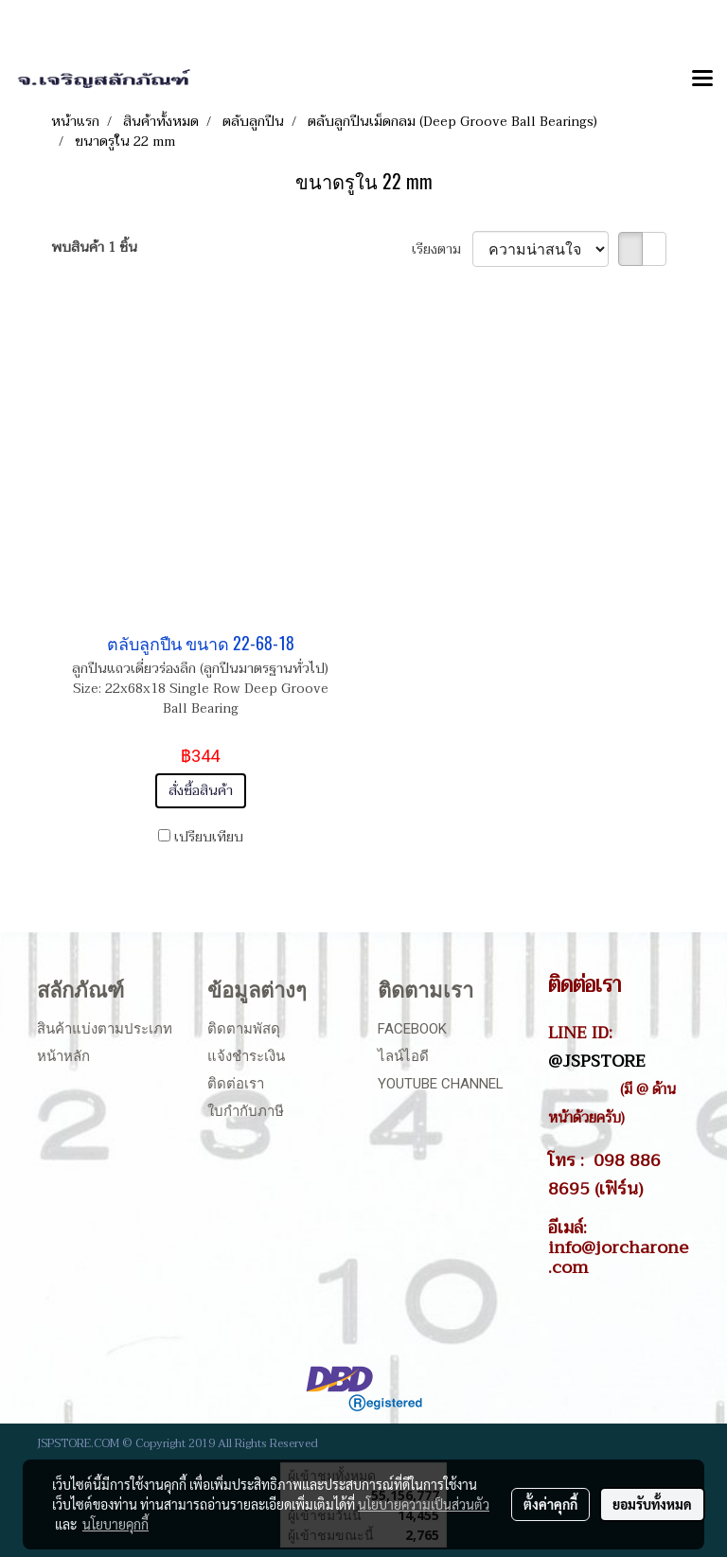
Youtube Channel (441, 1083)
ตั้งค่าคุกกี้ (550, 1504)
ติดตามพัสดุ (243, 1028)
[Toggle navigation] (702, 79)
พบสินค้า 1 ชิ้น (94, 247)
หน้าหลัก (63, 1056)
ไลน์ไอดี (403, 1056)
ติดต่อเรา (235, 1083)
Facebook (412, 1028)
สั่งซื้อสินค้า (200, 791)
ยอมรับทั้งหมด (652, 1504)
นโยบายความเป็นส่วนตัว (423, 1504)
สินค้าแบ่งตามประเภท (104, 1028)
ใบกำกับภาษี (245, 1111)
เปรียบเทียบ (208, 837)
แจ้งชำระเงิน (246, 1056)
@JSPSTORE (597, 1061)
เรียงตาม (442, 249)
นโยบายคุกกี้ (115, 1523)
